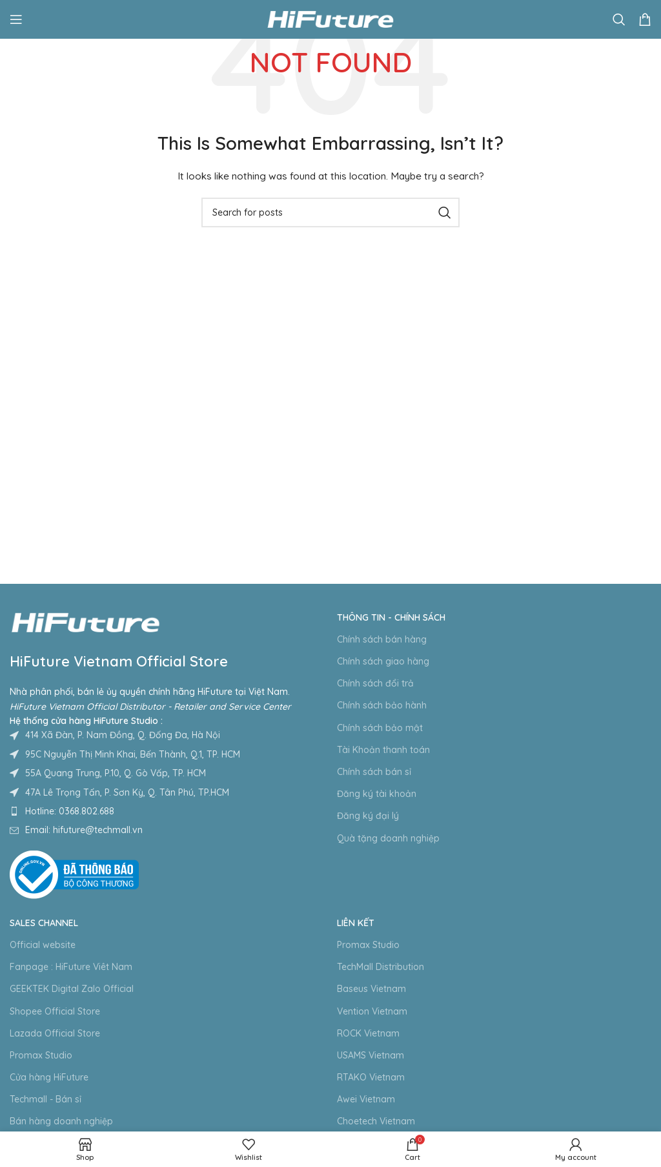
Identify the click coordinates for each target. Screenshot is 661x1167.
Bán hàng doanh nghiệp (61, 1121)
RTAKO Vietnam (371, 1077)
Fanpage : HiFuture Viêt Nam (71, 967)
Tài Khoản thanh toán (383, 750)
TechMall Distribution (380, 967)
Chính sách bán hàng (382, 639)
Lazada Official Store (55, 1033)
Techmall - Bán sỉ (45, 1099)
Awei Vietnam (366, 1099)
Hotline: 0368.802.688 (69, 811)
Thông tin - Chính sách (391, 617)
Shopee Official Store (55, 1011)
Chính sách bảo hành (382, 705)
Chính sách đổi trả (375, 683)
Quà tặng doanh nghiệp (388, 838)
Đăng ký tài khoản (376, 794)
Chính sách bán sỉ (374, 772)
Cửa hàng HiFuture (49, 1077)
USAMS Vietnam (370, 1055)
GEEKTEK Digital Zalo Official (72, 989)
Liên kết (355, 923)
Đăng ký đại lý (368, 815)
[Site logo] (330, 19)
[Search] (619, 19)
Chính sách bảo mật (380, 728)
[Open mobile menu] (16, 19)
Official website (43, 945)
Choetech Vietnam (376, 1121)
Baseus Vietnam (371, 989)
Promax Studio (41, 1055)
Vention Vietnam (372, 1011)
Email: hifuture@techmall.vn (84, 830)
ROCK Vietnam (368, 1033)
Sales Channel (44, 923)
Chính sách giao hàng (383, 661)
